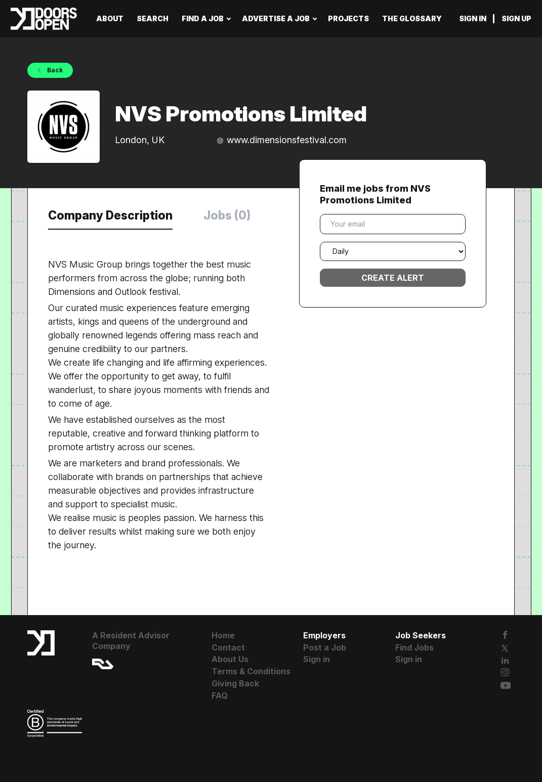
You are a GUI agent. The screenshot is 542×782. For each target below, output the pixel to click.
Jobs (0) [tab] (227, 215)
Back (54, 70)
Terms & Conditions (251, 671)
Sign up (516, 18)
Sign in (472, 18)
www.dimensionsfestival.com (287, 140)
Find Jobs (414, 647)
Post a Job (324, 647)
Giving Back (235, 683)
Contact (228, 647)
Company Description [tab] (110, 215)
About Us (230, 659)
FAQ (220, 695)
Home (223, 635)
